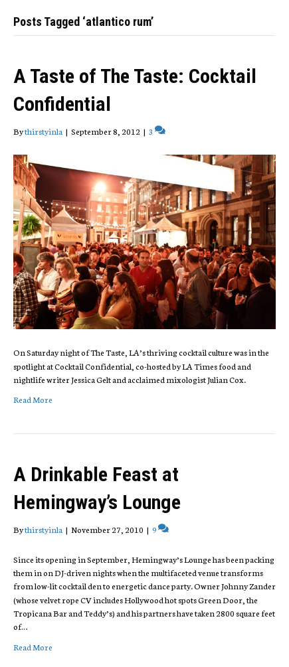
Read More (32, 399)
